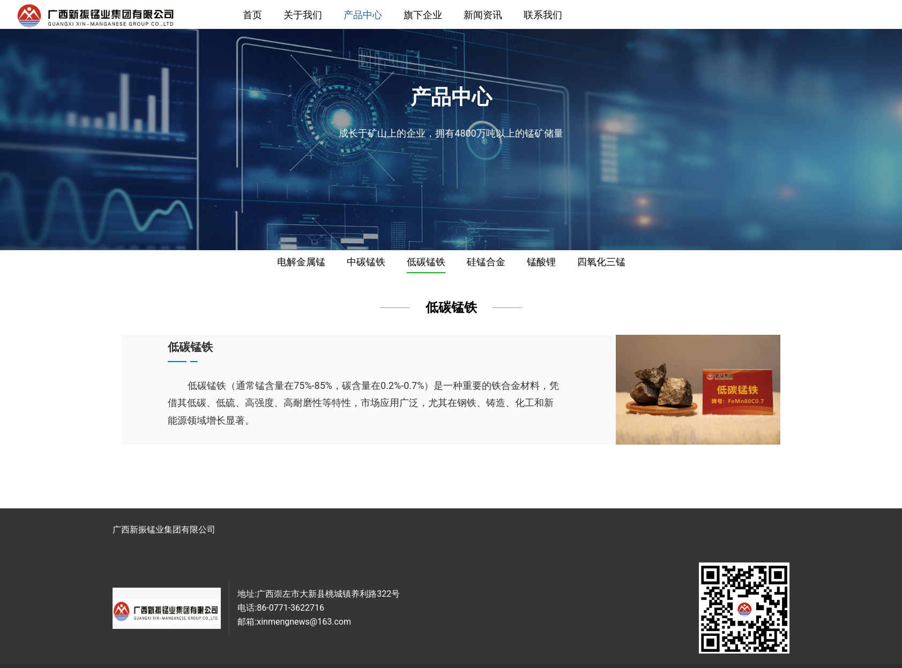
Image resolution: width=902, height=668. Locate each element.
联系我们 (543, 14)
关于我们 (303, 14)
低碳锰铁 (426, 261)
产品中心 (363, 14)
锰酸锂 (541, 261)
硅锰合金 (486, 261)
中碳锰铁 (366, 261)
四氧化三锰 (601, 261)
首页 (252, 14)
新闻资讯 (483, 14)
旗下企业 (423, 14)
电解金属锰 (301, 261)
